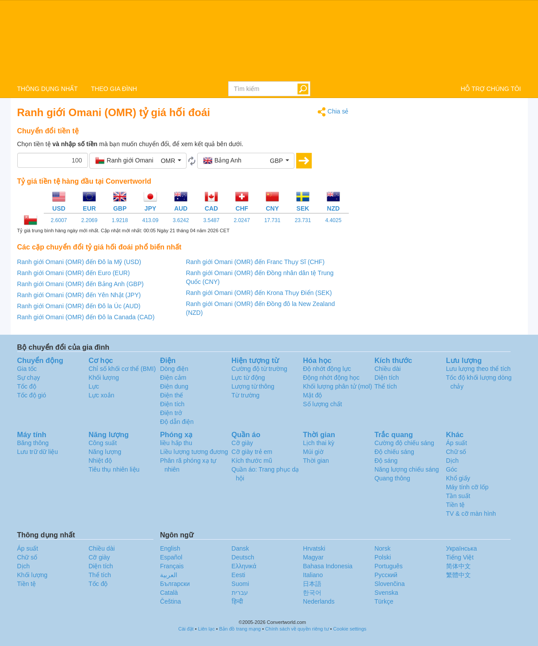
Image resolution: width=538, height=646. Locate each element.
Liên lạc (206, 628)
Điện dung (174, 386)
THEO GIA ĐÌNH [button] (114, 88)
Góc (452, 469)
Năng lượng (104, 451)
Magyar (313, 557)
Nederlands (319, 601)
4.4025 (333, 220)
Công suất (102, 442)
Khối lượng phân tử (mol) (337, 386)
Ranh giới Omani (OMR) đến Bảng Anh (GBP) (80, 283)
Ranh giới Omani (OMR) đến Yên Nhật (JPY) (79, 294)
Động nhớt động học (331, 377)
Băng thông (33, 442)
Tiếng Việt (460, 557)
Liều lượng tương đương (194, 451)
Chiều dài (387, 368)
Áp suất (456, 442)
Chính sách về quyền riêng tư (297, 628)
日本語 (312, 583)
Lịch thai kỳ (318, 442)
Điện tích (172, 404)
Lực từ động (248, 377)
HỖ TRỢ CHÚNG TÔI (491, 88)
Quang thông (392, 478)
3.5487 (211, 220)
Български (175, 583)
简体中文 (458, 566)
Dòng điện (174, 368)
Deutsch (243, 557)
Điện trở (171, 412)
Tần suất (458, 495)
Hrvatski (314, 548)
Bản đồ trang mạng (240, 628)
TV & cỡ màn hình (471, 513)
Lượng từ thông (253, 386)
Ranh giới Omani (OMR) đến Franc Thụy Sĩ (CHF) (255, 261)
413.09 (150, 220)
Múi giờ (313, 451)
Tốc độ (26, 386)
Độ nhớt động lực (327, 368)
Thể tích (385, 386)
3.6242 (181, 220)
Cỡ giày (242, 442)
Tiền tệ (455, 504)
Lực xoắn (101, 395)
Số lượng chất (322, 404)
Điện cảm (173, 377)
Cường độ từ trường (259, 368)
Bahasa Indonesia (327, 566)
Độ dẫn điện (177, 421)
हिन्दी (237, 601)
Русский (385, 574)
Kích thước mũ (252, 460)
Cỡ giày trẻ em (252, 451)
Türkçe (383, 601)
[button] (138, 161)
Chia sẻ (333, 112)
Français (172, 566)
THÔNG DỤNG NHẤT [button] (47, 88)
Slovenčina (389, 583)
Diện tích (386, 377)
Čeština (170, 601)
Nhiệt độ (100, 460)
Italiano (313, 574)
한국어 (312, 592)
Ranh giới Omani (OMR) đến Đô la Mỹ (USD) (79, 261)
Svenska (386, 592)
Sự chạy (28, 377)
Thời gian (316, 460)
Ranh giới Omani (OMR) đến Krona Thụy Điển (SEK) (259, 292)
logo (269, 40)
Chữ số (456, 451)
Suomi (240, 583)
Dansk (240, 548)
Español (171, 557)
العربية (168, 574)
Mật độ (312, 395)
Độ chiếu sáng (394, 451)
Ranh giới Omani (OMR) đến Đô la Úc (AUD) (79, 306)
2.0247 (242, 220)
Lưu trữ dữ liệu (37, 451)
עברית (240, 592)
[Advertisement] (441, 168)
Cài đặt (186, 628)
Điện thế (171, 395)
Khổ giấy (458, 478)
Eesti (238, 574)
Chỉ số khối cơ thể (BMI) (122, 368)
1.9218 (120, 220)
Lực (93, 386)
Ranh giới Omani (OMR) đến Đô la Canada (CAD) (86, 317)
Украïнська (461, 548)
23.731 (303, 220)
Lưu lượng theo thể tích (478, 368)
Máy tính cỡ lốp (467, 487)
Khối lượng (103, 377)
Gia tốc (27, 368)
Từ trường (246, 395)
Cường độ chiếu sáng (404, 442)
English (170, 548)
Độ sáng (385, 460)
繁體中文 (458, 574)
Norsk (382, 548)
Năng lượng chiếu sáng (406, 469)
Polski (382, 557)
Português (388, 566)
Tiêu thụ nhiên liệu (113, 469)
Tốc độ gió (31, 395)
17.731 (272, 220)
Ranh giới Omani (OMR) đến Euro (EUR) (73, 272)
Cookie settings (349, 628)
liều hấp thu (176, 442)
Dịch (452, 460)
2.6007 (59, 220)
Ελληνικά (244, 566)
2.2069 (89, 220)
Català (169, 592)
